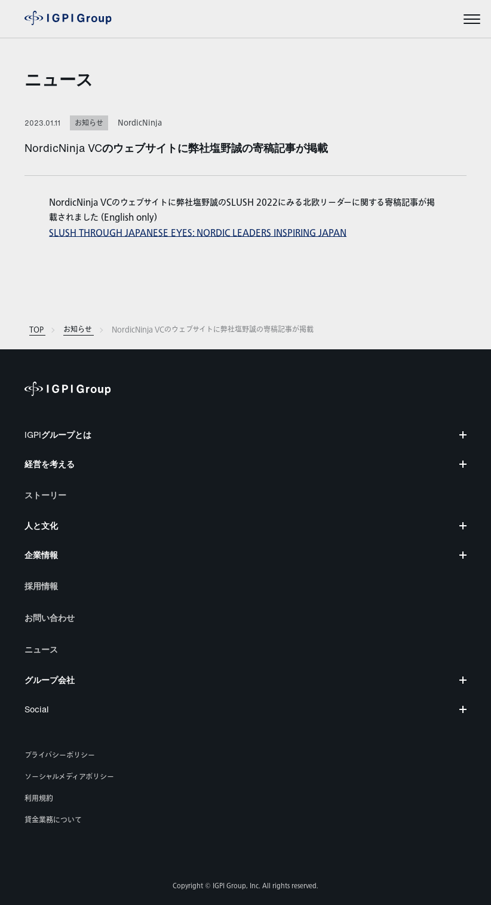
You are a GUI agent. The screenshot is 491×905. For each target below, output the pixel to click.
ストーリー (45, 495)
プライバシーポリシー (59, 755)
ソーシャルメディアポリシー (69, 777)
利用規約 (38, 798)
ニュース (58, 79)
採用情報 (41, 586)
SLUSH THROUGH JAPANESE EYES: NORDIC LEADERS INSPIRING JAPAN (197, 233)
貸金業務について (53, 820)
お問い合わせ (49, 617)
